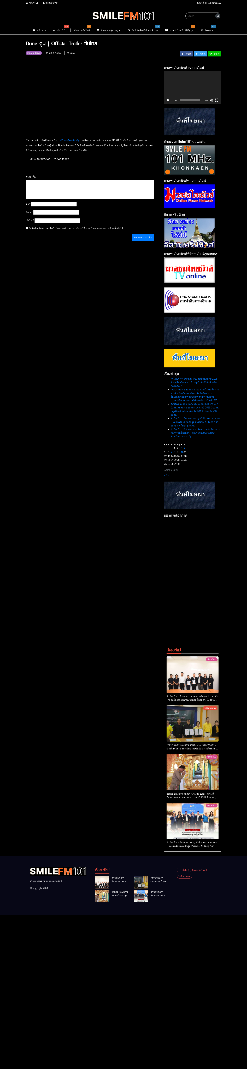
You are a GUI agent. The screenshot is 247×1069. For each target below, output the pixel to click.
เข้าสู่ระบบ (32, 3)
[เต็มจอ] (217, 100)
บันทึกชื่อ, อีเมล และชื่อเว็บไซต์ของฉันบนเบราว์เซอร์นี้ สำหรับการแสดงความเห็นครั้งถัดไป (75, 228)
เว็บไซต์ (30, 220)
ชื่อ (28, 204)
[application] (192, 87)
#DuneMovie (67, 140)
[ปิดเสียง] (211, 100)
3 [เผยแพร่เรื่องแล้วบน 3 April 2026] (181, 448)
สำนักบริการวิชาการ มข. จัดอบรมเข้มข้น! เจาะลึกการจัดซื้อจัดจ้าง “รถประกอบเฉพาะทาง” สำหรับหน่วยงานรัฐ (195, 433)
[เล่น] (168, 100)
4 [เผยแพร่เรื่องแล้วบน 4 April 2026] (184, 448)
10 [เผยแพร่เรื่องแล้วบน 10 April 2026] (182, 452)
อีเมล (29, 212)
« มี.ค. (167, 475)
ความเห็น (31, 177)
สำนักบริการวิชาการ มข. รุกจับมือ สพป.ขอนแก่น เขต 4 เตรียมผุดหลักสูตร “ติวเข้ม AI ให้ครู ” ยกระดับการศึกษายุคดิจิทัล (196, 422)
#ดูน (78, 140)
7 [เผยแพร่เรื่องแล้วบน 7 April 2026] (171, 452)
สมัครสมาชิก (50, 3)
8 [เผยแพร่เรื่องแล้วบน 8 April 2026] (174, 452)
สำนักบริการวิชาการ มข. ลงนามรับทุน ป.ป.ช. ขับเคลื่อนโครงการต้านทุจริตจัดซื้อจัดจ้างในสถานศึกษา (194, 382)
